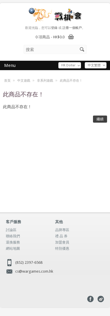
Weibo (100, 299)
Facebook (90, 299)
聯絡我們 (13, 236)
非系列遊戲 (45, 81)
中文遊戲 (23, 81)
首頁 (7, 81)
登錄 (54, 28)
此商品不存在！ (71, 81)
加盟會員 (62, 242)
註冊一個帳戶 (72, 28)
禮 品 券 (61, 236)
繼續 (100, 119)
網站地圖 (13, 248)
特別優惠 (62, 248)
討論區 (11, 230)
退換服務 (13, 242)
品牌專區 (62, 230)
